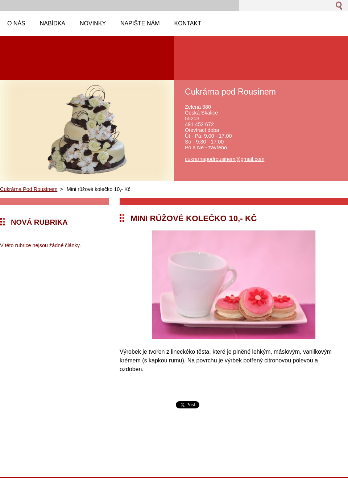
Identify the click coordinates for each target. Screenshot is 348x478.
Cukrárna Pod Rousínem (28, 189)
